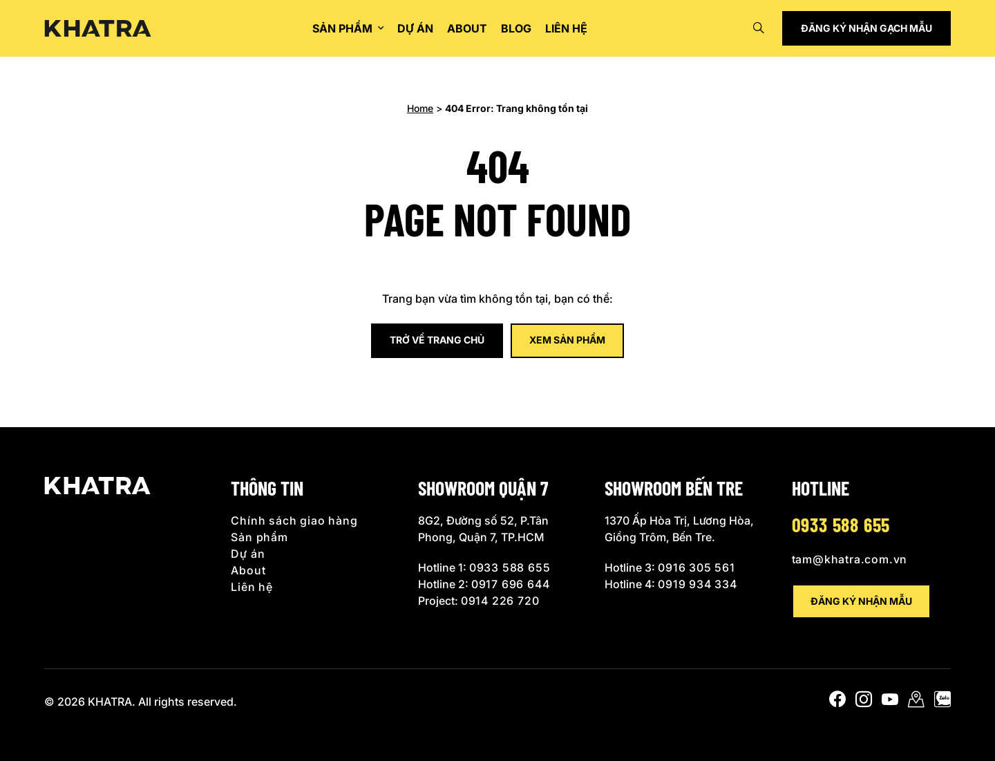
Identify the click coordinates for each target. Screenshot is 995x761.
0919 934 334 (697, 584)
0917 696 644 (510, 584)
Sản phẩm (342, 28)
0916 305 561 (696, 567)
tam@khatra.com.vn (850, 559)
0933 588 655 (510, 567)
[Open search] (758, 28)
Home (420, 108)
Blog (516, 28)
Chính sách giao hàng (294, 520)
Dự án (415, 28)
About (467, 28)
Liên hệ (566, 28)
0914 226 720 (500, 601)
